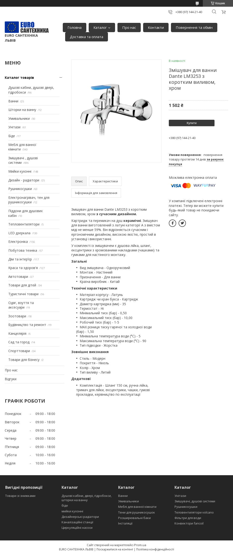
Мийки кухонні (19, 171)
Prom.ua (140, 545)
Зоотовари (17, 316)
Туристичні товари (23, 294)
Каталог (100, 27)
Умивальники (19, 118)
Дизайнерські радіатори (80, 516)
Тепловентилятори (23, 224)
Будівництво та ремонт (27, 324)
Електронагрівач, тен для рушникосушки (28, 200)
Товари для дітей (22, 285)
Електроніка (18, 241)
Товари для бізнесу (23, 359)
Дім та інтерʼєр (20, 259)
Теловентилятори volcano (194, 512)
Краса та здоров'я (23, 267)
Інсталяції (125, 523)
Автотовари (18, 276)
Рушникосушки (20, 188)
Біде (11, 136)
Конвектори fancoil (189, 523)
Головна (75, 27)
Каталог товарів (19, 77)
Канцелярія (17, 333)
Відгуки (10, 379)
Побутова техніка (22, 250)
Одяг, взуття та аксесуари (21, 305)
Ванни (13, 101)
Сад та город (18, 342)
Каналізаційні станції (77, 522)
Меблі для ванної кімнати (137, 506)
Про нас (129, 27)
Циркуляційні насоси (77, 527)
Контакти (156, 27)
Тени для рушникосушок (136, 512)
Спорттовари (19, 351)
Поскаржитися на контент (115, 549)
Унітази (14, 127)
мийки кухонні (72, 511)
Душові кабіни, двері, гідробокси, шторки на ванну (87, 498)
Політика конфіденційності (155, 549)
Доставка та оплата (86, 36)
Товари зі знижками (20, 496)
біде (65, 505)
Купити (192, 123)
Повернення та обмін (194, 27)
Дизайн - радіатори (23, 180)
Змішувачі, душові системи (195, 501)
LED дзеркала (19, 233)
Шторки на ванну (22, 109)
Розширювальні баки (134, 518)
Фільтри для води (188, 518)
